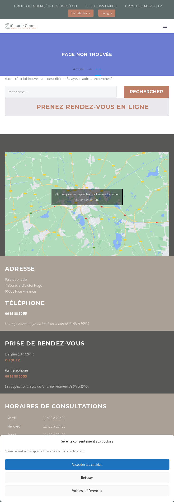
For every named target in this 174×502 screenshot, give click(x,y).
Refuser (87, 477)
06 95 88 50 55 (16, 313)
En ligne (107, 13)
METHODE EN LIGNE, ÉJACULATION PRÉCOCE (47, 6)
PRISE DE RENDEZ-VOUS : (145, 6)
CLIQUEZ (12, 360)
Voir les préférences (87, 490)
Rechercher (146, 91)
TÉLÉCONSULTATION (103, 6)
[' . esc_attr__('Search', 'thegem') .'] (61, 92)
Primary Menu (165, 26)
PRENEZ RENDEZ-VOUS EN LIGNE (93, 106)
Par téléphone (80, 13)
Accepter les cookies (87, 464)
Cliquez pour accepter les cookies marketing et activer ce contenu (87, 197)
